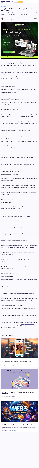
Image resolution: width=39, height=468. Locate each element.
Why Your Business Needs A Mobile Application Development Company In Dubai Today (18, 393)
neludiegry (4, 365)
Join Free (21, 1)
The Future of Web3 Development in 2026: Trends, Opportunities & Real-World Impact (18, 425)
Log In (15, 1)
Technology (3, 6)
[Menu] (24, 2)
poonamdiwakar (5, 430)
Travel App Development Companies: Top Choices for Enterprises (16, 361)
